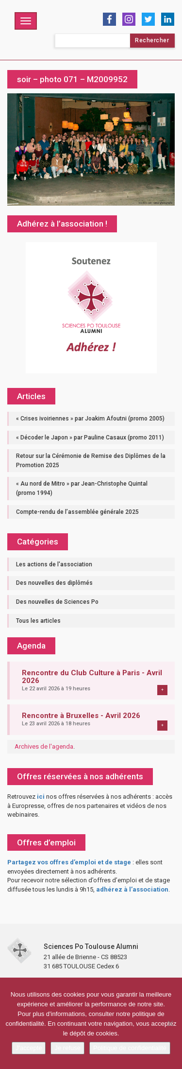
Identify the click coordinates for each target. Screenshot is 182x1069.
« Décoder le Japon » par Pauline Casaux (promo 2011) (90, 437)
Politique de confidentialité (129, 1047)
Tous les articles (38, 620)
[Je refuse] (170, 1023)
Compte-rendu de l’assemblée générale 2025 (77, 511)
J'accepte (29, 1047)
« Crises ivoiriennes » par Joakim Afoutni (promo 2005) (90, 418)
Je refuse (67, 1047)
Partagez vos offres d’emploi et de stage (69, 862)
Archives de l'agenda (44, 746)
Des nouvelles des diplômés (54, 582)
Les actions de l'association (54, 564)
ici (41, 796)
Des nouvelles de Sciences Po (57, 601)
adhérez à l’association (132, 889)
